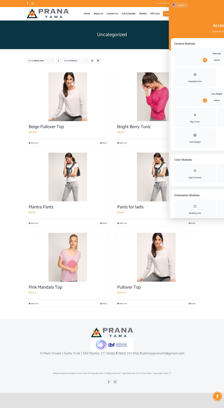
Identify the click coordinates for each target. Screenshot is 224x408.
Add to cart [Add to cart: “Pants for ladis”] (123, 223)
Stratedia (71, 388)
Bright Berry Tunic (134, 127)
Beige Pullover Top (46, 127)
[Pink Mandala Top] (67, 257)
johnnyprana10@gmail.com (188, 3)
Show (70, 60)
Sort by (36, 60)
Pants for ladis (130, 207)
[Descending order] (58, 61)
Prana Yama (82, 388)
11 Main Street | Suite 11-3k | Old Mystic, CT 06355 (77, 368)
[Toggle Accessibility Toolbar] (217, 396)
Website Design (59, 388)
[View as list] (98, 60)
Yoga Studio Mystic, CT (161, 388)
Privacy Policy (145, 388)
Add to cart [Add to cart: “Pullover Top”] (123, 303)
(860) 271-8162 (129, 368)
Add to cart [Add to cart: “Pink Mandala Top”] (34, 303)
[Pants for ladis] (156, 177)
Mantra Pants (41, 207)
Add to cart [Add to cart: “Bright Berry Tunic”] (123, 143)
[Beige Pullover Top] (67, 96)
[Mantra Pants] (67, 177)
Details (104, 143)
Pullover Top (129, 287)
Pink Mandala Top (45, 287)
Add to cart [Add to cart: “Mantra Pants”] (34, 223)
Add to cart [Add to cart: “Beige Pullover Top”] (34, 143)
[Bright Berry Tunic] (156, 96)
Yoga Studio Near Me (130, 388)
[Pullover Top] (156, 257)
